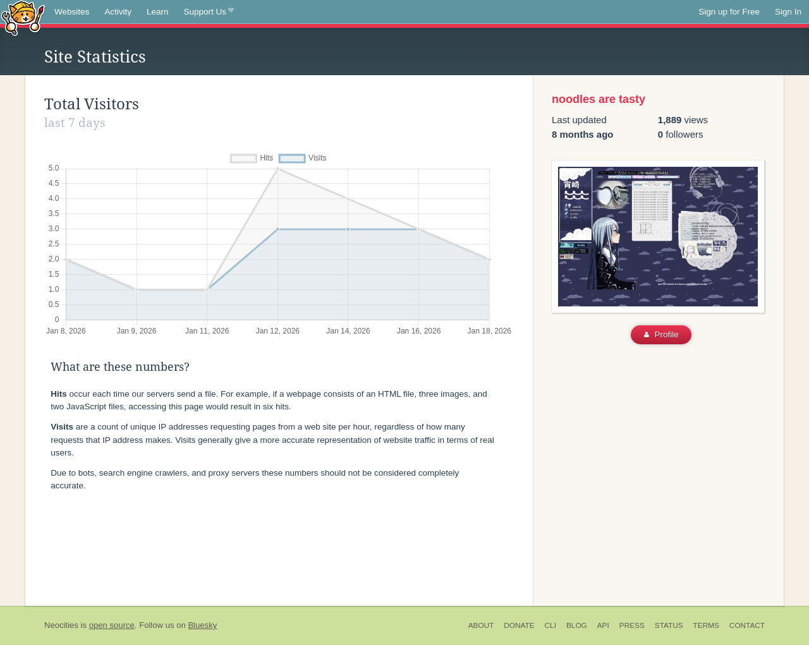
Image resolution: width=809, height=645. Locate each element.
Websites (71, 11)
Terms (706, 625)
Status (669, 625)
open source (112, 625)
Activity (117, 11)
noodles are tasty (598, 99)
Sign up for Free (729, 11)
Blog (576, 625)
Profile (661, 334)
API (603, 625)
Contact (747, 625)
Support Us (209, 12)
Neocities (61, 625)
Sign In (788, 11)
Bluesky (202, 625)
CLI (550, 625)
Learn (158, 11)
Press (632, 625)
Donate (519, 625)
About (481, 625)
